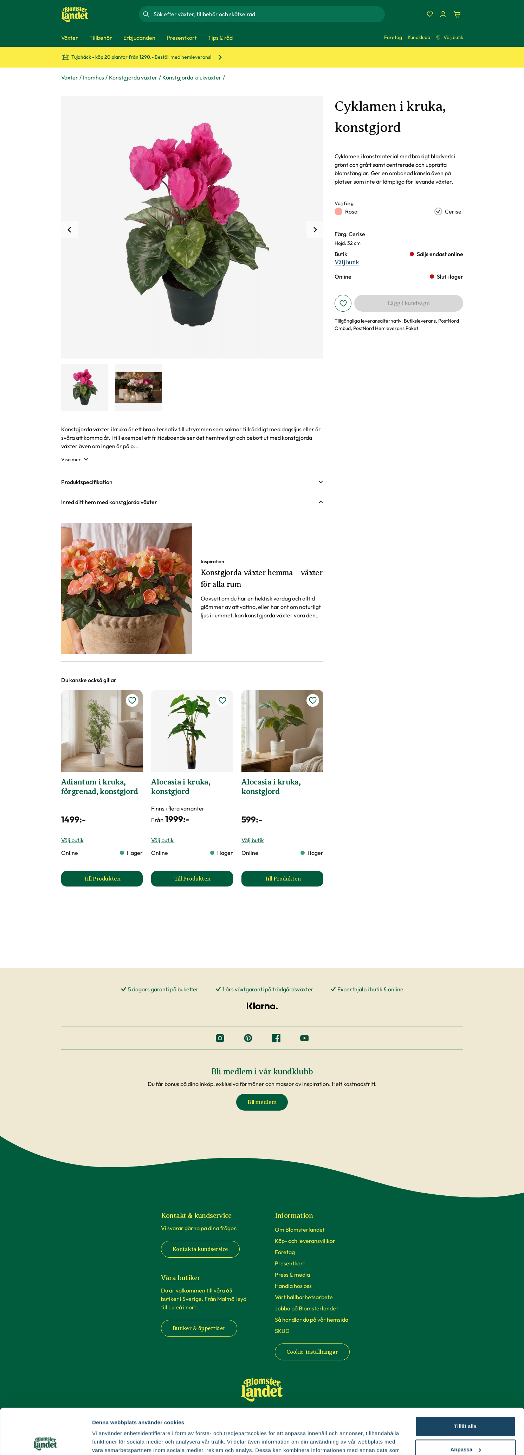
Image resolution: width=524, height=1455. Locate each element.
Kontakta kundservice (200, 1249)
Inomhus (93, 77)
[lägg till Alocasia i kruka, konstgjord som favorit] (222, 700)
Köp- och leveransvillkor (305, 1240)
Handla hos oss (293, 1285)
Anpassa (465, 1404)
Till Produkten (113, 881)
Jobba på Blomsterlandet (306, 1308)
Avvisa (465, 1427)
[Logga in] (443, 14)
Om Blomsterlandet (300, 1229)
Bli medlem (261, 1102)
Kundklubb (419, 37)
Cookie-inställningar (312, 1352)
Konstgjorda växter (133, 77)
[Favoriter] (429, 14)
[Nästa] (314, 229)
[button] (192, 482)
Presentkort (290, 1263)
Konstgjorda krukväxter (191, 77)
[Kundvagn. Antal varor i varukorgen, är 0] (456, 14)
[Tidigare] (69, 229)
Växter (69, 77)
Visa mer (75, 459)
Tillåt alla (465, 1381)
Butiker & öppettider (199, 1328)
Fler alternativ (109, 1441)
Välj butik (449, 37)
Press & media (292, 1274)
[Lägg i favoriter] (343, 303)
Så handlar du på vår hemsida (311, 1319)
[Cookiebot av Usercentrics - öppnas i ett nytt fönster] (45, 1441)
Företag (393, 37)
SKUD (282, 1330)
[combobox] (268, 14)
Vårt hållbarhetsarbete (304, 1297)
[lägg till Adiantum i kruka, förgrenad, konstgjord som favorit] (132, 700)
